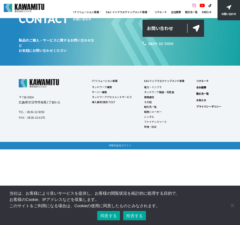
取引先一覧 (190, 12)
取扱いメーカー (152, 114)
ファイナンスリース (155, 124)
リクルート (159, 12)
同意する (108, 215)
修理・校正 (150, 130)
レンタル (149, 119)
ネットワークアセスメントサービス (112, 98)
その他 (147, 103)
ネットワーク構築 (102, 88)
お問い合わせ (160, 28)
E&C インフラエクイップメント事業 (126, 12)
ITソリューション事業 (85, 12)
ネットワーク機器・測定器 (159, 93)
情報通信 (149, 98)
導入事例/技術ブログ (103, 103)
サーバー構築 (99, 93)
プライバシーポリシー (208, 108)
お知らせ (206, 12)
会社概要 (175, 12)
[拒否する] (232, 205)
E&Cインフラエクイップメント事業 (164, 81)
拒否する (134, 215)
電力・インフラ (152, 88)
